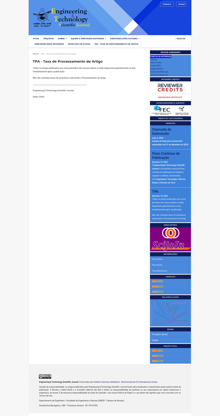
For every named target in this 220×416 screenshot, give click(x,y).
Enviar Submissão (170, 52)
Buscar (180, 38)
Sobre (61, 38)
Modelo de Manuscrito (159, 75)
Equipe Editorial (156, 69)
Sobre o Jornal (155, 62)
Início (36, 54)
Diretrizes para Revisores (49, 44)
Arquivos (48, 38)
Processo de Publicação (159, 72)
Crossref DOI (155, 66)
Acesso (181, 4)
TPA (155, 192)
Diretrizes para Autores (124, 38)
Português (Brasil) (160, 334)
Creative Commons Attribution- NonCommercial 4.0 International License (125, 382)
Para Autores (157, 265)
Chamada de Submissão (161, 131)
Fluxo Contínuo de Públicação (166, 155)
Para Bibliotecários (159, 271)
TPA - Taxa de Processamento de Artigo (116, 44)
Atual (36, 38)
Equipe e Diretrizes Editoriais (88, 38)
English (155, 340)
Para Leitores (157, 259)
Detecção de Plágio (79, 44)
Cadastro (166, 4)
